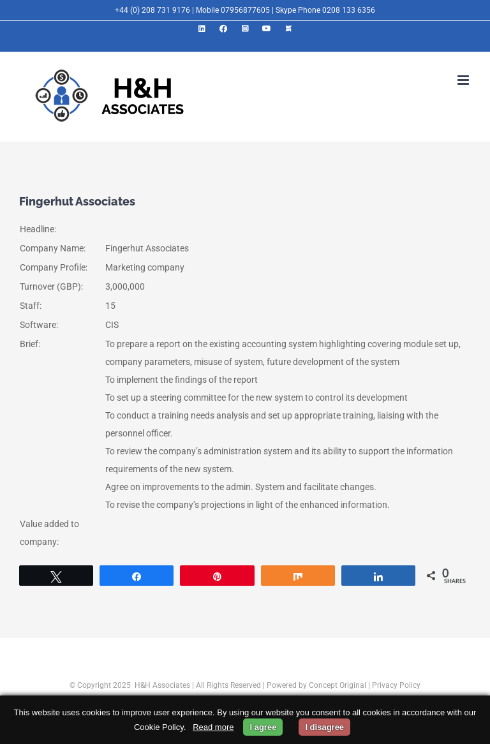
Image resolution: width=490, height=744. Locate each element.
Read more (213, 727)
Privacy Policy (396, 685)
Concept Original (337, 685)
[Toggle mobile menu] (464, 80)
